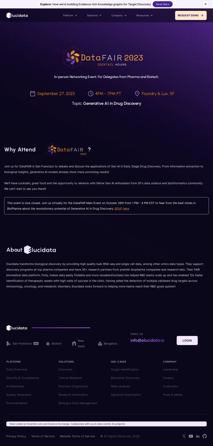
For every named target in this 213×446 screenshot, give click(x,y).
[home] (17, 15)
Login (187, 340)
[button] (70, 15)
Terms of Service (43, 436)
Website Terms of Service (77, 436)
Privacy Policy (16, 436)
